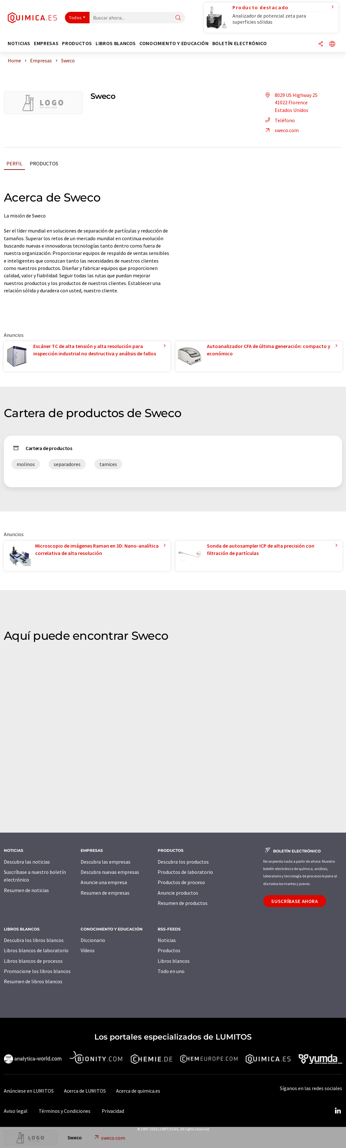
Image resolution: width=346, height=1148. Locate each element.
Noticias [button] (19, 43)
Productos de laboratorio (185, 872)
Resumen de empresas (105, 893)
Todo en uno (171, 971)
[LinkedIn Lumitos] (337, 1111)
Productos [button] (77, 43)
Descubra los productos (183, 862)
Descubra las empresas (105, 862)
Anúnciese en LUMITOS (29, 1091)
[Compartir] (320, 44)
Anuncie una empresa (104, 882)
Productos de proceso (181, 882)
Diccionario (93, 940)
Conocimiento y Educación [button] (173, 43)
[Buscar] (178, 18)
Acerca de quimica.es (138, 1091)
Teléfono (279, 120)
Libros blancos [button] (116, 43)
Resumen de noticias (26, 890)
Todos (75, 17)
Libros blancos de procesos (33, 961)
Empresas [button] (46, 43)
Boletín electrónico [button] (239, 43)
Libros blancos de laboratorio (36, 950)
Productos (44, 163)
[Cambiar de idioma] (332, 44)
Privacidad (113, 1111)
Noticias (167, 940)
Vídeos (88, 950)
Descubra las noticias (27, 862)
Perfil (14, 163)
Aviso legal (16, 1111)
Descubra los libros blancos (34, 940)
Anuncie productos (178, 893)
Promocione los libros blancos (37, 971)
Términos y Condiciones (64, 1111)
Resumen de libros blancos (33, 981)
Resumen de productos (183, 903)
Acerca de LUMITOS (85, 1091)
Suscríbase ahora (294, 901)
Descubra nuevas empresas (110, 872)
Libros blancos (174, 961)
